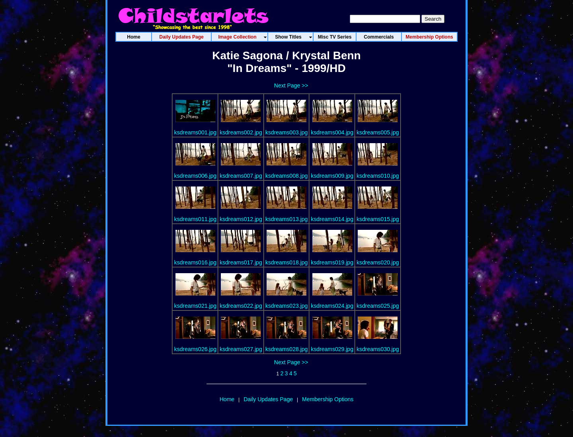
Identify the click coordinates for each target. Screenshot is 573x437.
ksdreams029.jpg (332, 349)
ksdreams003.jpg (286, 132)
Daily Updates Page (268, 399)
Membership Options (327, 399)
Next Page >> (291, 85)
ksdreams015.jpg (378, 219)
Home (227, 399)
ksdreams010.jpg (378, 176)
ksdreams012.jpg (241, 219)
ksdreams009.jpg (332, 176)
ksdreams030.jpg (378, 349)
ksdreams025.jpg (378, 306)
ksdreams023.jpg (286, 306)
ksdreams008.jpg (286, 176)
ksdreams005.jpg (378, 132)
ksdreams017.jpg (241, 262)
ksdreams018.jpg (286, 262)
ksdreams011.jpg (195, 219)
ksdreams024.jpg (332, 306)
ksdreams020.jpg (378, 262)
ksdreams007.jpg (241, 176)
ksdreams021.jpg (195, 306)
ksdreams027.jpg (241, 349)
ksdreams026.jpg (195, 349)
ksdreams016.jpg (195, 262)
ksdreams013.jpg (286, 219)
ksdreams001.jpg (195, 132)
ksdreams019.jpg (332, 262)
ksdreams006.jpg (195, 176)
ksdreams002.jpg (241, 132)
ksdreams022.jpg (241, 306)
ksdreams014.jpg (332, 219)
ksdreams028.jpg (286, 349)
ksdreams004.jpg (332, 132)
